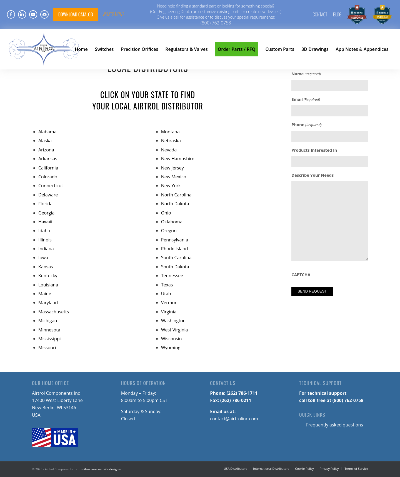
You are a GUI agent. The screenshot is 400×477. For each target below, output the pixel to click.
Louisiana (48, 285)
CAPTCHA (300, 274)
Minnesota (49, 330)
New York (171, 186)
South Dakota (175, 267)
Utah (166, 294)
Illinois (45, 240)
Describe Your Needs (312, 175)
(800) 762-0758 (216, 23)
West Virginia (174, 330)
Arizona (46, 150)
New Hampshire (177, 159)
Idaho (44, 231)
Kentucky (47, 276)
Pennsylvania (174, 240)
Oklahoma (171, 222)
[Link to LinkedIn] (22, 14)
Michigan (47, 321)
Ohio (166, 213)
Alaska (45, 141)
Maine (44, 294)
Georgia (46, 213)
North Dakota (175, 204)
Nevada (169, 150)
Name (306, 74)
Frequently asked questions (334, 425)
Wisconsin (171, 339)
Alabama (47, 132)
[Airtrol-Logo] (44, 49)
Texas (167, 285)
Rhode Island (174, 249)
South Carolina (176, 257)
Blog (337, 14)
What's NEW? (113, 14)
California (48, 168)
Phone (306, 124)
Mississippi (49, 339)
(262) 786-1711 (242, 393)
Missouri (47, 347)
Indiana (46, 249)
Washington (173, 321)
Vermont (170, 302)
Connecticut (50, 186)
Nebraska (171, 141)
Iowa (43, 257)
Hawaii (45, 222)
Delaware (48, 195)
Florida (45, 204)
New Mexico (173, 177)
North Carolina (176, 195)
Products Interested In (314, 150)
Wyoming (171, 347)
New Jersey (172, 168)
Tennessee (172, 276)
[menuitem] (320, 14)
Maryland (48, 302)
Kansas (45, 267)
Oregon (169, 231)
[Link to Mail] (44, 14)
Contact (320, 14)
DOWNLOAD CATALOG (75, 14)
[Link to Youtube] (33, 14)
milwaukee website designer (101, 469)
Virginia (169, 312)
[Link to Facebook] (11, 14)
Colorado (47, 177)
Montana (170, 132)
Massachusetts (53, 312)
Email (305, 99)
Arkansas (47, 159)
